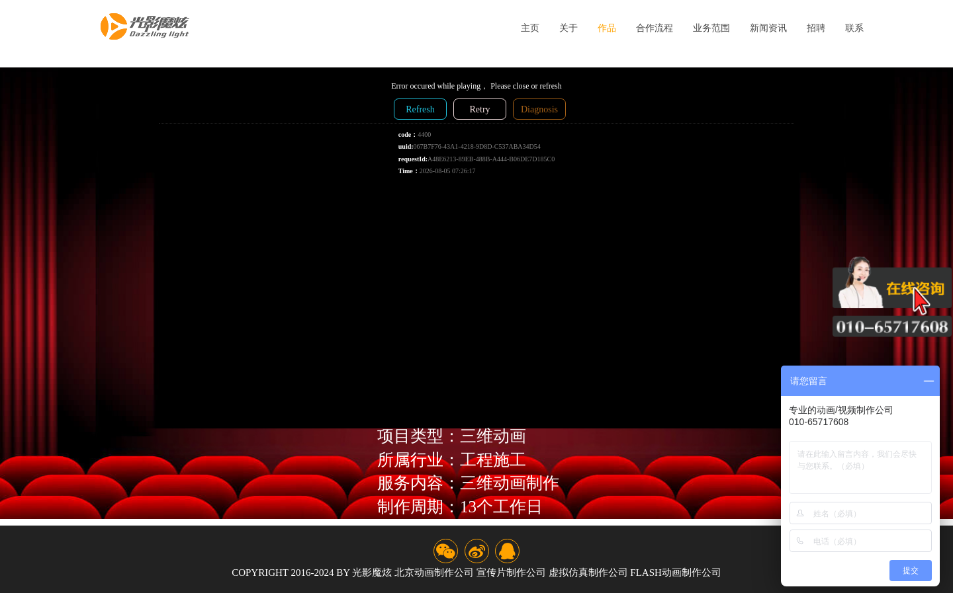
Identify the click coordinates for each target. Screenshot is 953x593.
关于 (568, 28)
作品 (607, 28)
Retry (479, 109)
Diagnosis (539, 109)
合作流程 (654, 28)
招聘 (816, 28)
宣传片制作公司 (511, 572)
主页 (530, 28)
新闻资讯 (768, 28)
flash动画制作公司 (675, 572)
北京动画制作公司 (434, 572)
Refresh (420, 109)
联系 (854, 28)
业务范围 (711, 28)
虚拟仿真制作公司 (588, 572)
